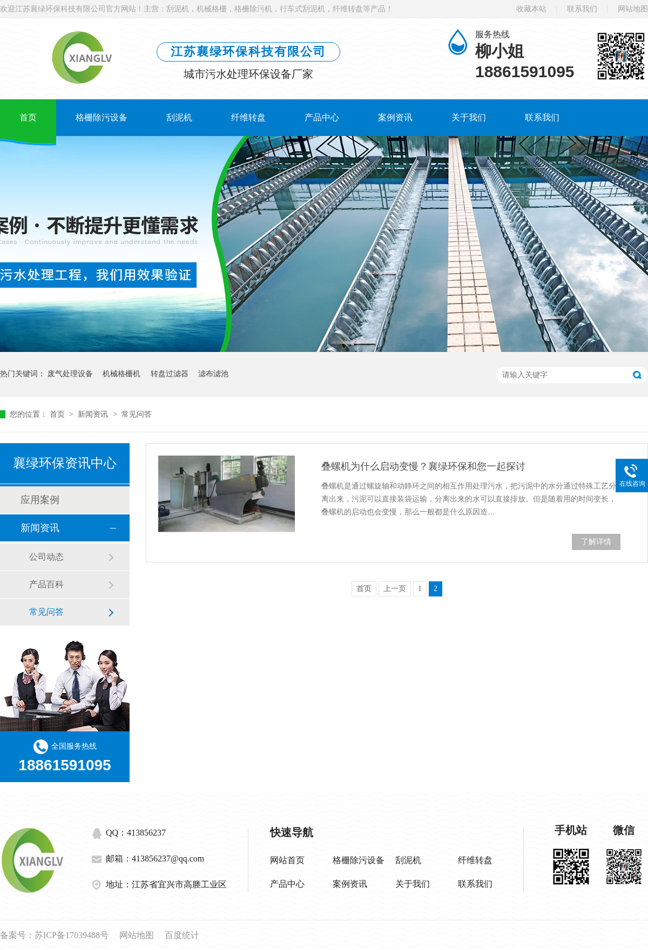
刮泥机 (179, 117)
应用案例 (40, 499)
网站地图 (633, 9)
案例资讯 (395, 117)
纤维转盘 (248, 117)
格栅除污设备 (101, 117)
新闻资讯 (94, 414)
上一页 (394, 589)
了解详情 (596, 542)
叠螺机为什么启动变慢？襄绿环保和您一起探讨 (423, 466)
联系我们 (582, 9)
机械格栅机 (121, 374)
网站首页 (287, 860)
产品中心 (322, 117)
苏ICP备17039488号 (72, 935)
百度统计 (182, 935)
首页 (28, 117)
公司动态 (46, 556)
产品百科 (46, 584)
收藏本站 (531, 9)
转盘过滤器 (169, 374)
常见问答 (137, 414)
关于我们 (468, 117)
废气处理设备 (70, 374)
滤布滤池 (213, 374)
